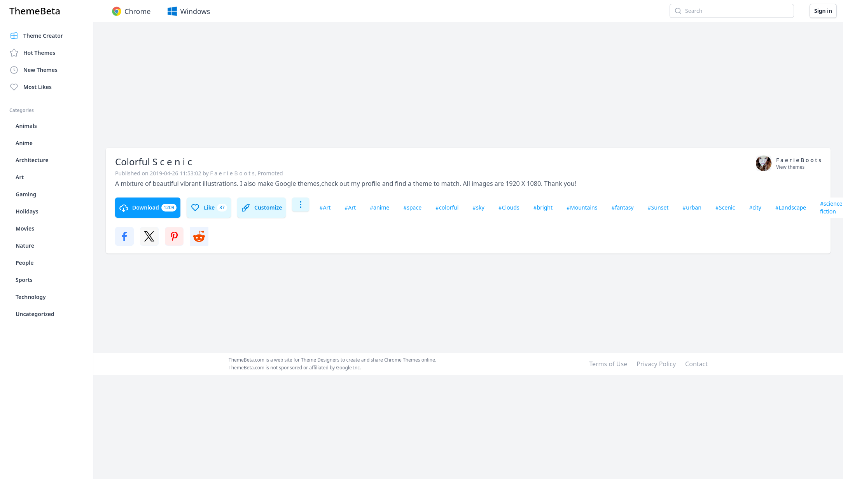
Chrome (130, 11)
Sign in (823, 10)
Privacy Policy (656, 364)
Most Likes (30, 87)
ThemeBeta (34, 11)
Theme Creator (36, 35)
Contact (696, 364)
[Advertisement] (203, 88)
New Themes (33, 70)
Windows (188, 11)
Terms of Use (608, 364)
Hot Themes (32, 53)
